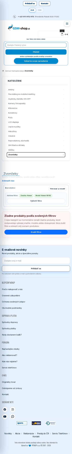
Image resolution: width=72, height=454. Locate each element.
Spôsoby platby (9, 328)
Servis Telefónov (60, 433)
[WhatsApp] (12, 416)
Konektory (12, 113)
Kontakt (44, 3)
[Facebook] (5, 409)
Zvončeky (13, 155)
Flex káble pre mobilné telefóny (21, 94)
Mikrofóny (12, 131)
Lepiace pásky (14, 127)
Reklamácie (28, 433)
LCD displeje (13, 122)
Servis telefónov (9, 367)
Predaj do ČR (43, 433)
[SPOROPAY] (21, 423)
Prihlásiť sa (30, 3)
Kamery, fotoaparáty (17, 103)
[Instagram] (12, 409)
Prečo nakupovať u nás (12, 289)
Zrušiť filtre (36, 232)
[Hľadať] (36, 52)
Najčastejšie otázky (10, 349)
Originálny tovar (9, 382)
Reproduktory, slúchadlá (18, 141)
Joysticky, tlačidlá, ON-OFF (19, 99)
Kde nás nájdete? (9, 361)
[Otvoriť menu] (67, 23)
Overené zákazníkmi (11, 295)
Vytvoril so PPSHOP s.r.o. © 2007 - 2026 (36, 445)
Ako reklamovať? (9, 355)
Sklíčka (11, 150)
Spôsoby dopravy (10, 322)
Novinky (8, 433)
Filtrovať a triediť (57, 189)
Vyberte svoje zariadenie (36, 61)
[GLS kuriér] (36, 423)
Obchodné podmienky (12, 308)
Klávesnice (12, 108)
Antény (11, 90)
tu (56, 442)
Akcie (17, 433)
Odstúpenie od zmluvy (12, 388)
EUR (32, 10)
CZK (39, 10)
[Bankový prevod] (50, 423)
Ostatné (11, 136)
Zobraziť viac (8, 181)
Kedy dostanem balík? (12, 334)
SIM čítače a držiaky (16, 145)
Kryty (10, 117)
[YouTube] (5, 416)
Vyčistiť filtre (36, 201)
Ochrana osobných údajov (13, 301)
